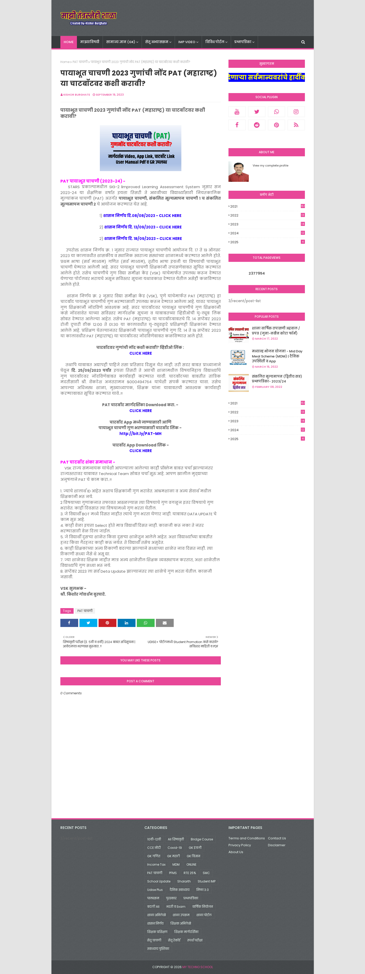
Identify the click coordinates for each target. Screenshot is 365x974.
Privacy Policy (239, 845)
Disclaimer (277, 845)
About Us (235, 852)
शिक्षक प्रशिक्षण (157, 932)
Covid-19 (175, 847)
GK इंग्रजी (195, 847)
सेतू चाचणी (154, 940)
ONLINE (191, 864)
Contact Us (277, 838)
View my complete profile (270, 165)
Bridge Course (202, 839)
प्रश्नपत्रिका (190, 898)
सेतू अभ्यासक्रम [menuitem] (156, 42)
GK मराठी (173, 856)
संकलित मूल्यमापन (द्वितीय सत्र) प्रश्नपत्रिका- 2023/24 (277, 379)
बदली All (153, 906)
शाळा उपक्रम (181, 915)
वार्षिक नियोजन (202, 906)
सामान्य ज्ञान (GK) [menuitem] (120, 42)
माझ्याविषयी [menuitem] (89, 42)
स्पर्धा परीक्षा (194, 940)
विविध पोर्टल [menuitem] (214, 42)
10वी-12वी (154, 839)
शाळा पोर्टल (204, 915)
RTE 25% (190, 873)
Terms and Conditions (246, 838)
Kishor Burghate (76, 95)
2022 (267, 215)
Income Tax (156, 864)
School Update (158, 881)
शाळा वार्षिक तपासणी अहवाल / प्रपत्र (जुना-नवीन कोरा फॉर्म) (276, 331)
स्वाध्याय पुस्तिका (158, 948)
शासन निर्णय (155, 923)
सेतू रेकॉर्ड (174, 940)
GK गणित (153, 856)
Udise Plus (155, 890)
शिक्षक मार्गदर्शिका (186, 932)
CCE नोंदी (154, 847)
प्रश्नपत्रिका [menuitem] (242, 42)
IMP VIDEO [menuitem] (186, 42)
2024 (267, 233)
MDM (176, 864)
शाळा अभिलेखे (156, 915)
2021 (267, 206)
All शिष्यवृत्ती (176, 839)
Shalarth (184, 881)
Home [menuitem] (69, 42)
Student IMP (206, 881)
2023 (267, 224)
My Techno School (197, 967)
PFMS (173, 873)
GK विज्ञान (193, 856)
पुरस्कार (171, 898)
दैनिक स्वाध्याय (180, 890)
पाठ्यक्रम (153, 898)
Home (65, 62)
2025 (267, 242)
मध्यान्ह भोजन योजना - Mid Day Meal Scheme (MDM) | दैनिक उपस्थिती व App (277, 356)
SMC (206, 873)
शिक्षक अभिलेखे (180, 923)
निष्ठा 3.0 (202, 890)
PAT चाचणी (80, 62)
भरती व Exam (175, 906)
